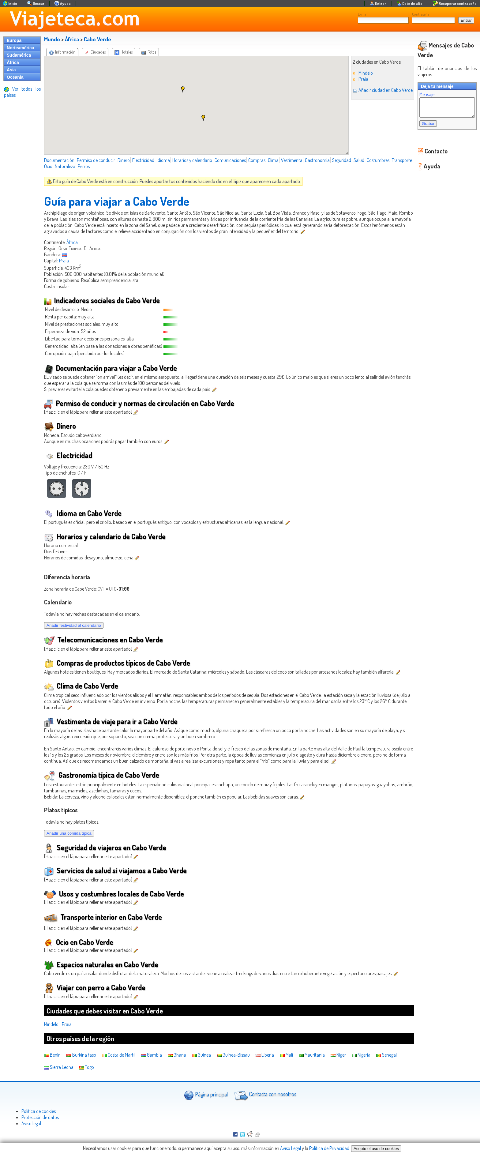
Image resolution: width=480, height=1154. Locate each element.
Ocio (71, 166)
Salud (359, 160)
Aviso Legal (290, 1148)
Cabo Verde (97, 39)
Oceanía (15, 77)
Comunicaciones (230, 160)
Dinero (124, 160)
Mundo (52, 39)
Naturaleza (87, 166)
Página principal (206, 1095)
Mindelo (359, 73)
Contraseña (420, 14)
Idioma (163, 160)
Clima (273, 160)
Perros (106, 166)
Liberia (265, 1055)
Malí (286, 1055)
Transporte (54, 166)
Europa (14, 40)
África (13, 62)
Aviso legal (31, 1123)
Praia (357, 79)
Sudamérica (19, 55)
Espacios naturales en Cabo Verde (101, 964)
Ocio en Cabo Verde (78, 942)
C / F (82, 473)
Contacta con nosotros (264, 1095)
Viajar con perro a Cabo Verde (94, 987)
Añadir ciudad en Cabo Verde (377, 90)
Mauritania (312, 1055)
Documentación (59, 160)
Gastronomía (317, 160)
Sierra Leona (58, 1067)
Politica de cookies (38, 1111)
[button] (180, 89)
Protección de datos (40, 1117)
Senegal (386, 1055)
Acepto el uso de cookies (376, 1148)
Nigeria (361, 1055)
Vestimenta (291, 160)
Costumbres (378, 160)
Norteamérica (20, 47)
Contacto (429, 155)
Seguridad (341, 160)
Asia (11, 69)
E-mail (363, 14)
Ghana (177, 1055)
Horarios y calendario (192, 160)
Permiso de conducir (96, 160)
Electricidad (143, 160)
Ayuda (426, 170)
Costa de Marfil (118, 1055)
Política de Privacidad (329, 1148)
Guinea (201, 1055)
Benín (52, 1055)
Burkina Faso (81, 1055)
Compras (256, 160)
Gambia (151, 1055)
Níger (338, 1055)
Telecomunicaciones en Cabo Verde (103, 639)
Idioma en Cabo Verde (83, 513)
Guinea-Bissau (233, 1055)
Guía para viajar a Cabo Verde (116, 201)
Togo (86, 1067)
